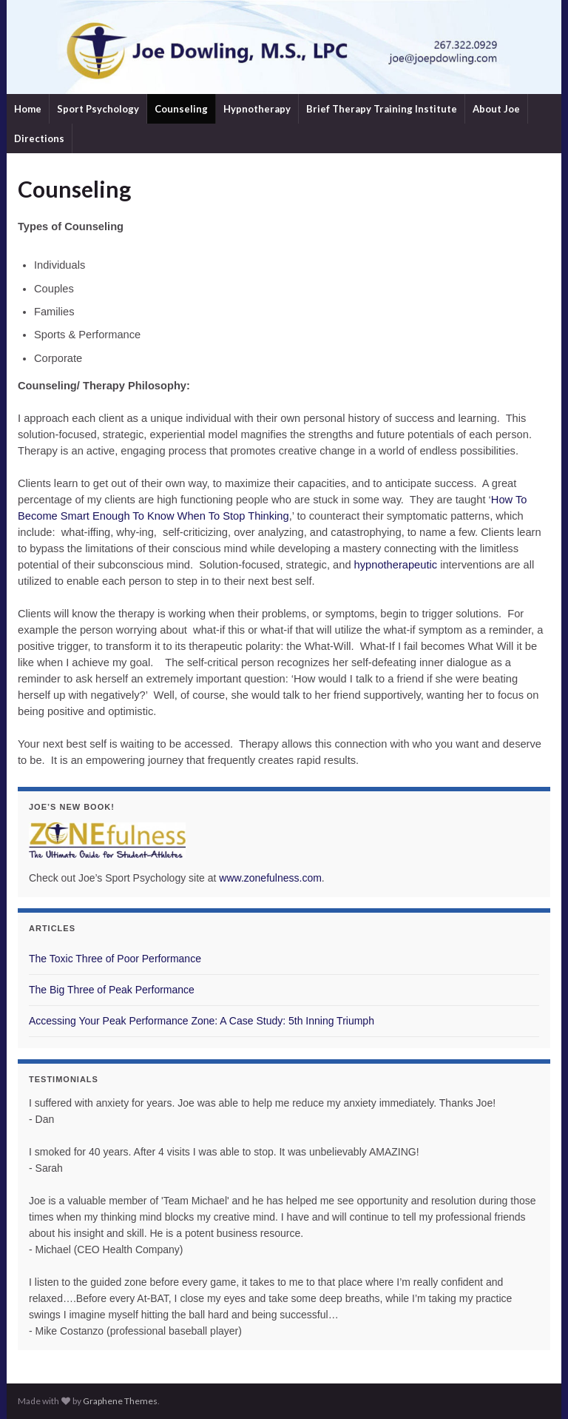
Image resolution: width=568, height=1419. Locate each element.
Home (27, 109)
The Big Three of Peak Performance (112, 990)
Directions (39, 138)
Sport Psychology (98, 109)
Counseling (181, 109)
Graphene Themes (120, 1400)
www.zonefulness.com (270, 878)
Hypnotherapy (257, 109)
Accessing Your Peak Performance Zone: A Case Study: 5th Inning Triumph (201, 1021)
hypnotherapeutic (395, 565)
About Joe (496, 109)
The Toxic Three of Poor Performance (115, 959)
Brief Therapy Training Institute (381, 109)
